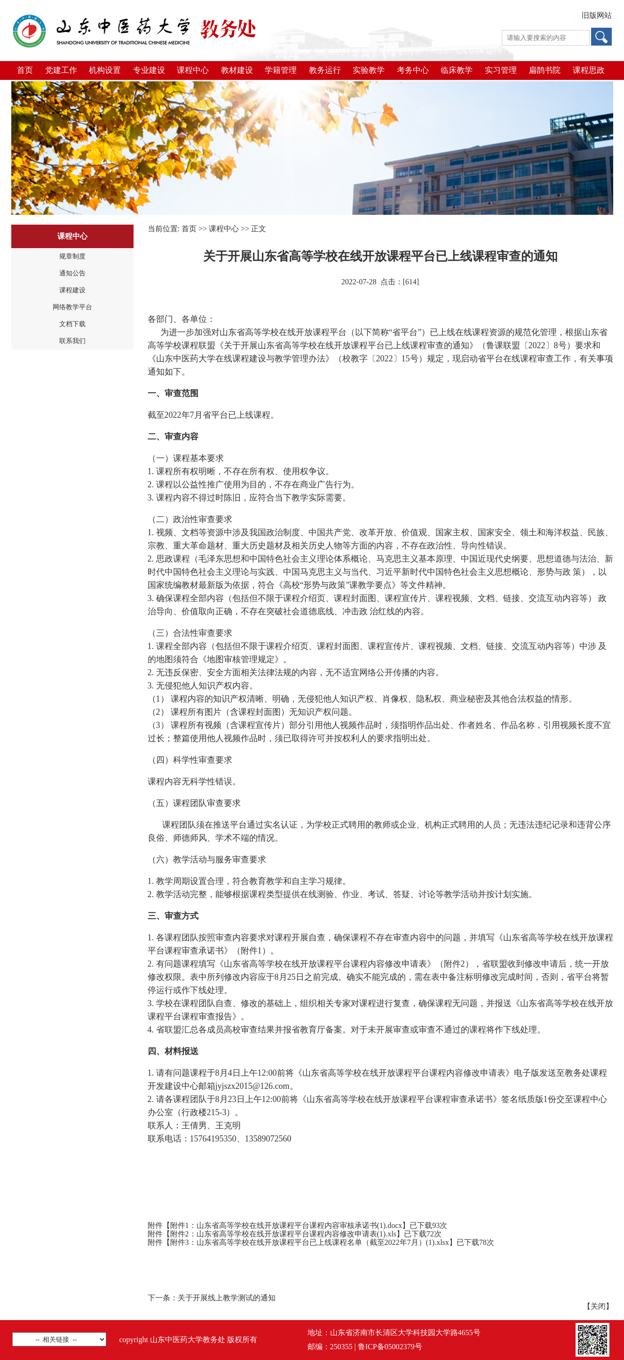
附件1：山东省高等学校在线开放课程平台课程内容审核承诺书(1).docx (286, 1225)
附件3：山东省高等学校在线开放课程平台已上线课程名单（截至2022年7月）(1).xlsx (309, 1242)
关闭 (598, 1306)
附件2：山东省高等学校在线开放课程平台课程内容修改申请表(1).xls (283, 1234)
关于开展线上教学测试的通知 (227, 1298)
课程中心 (224, 229)
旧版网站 (597, 15)
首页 (189, 229)
